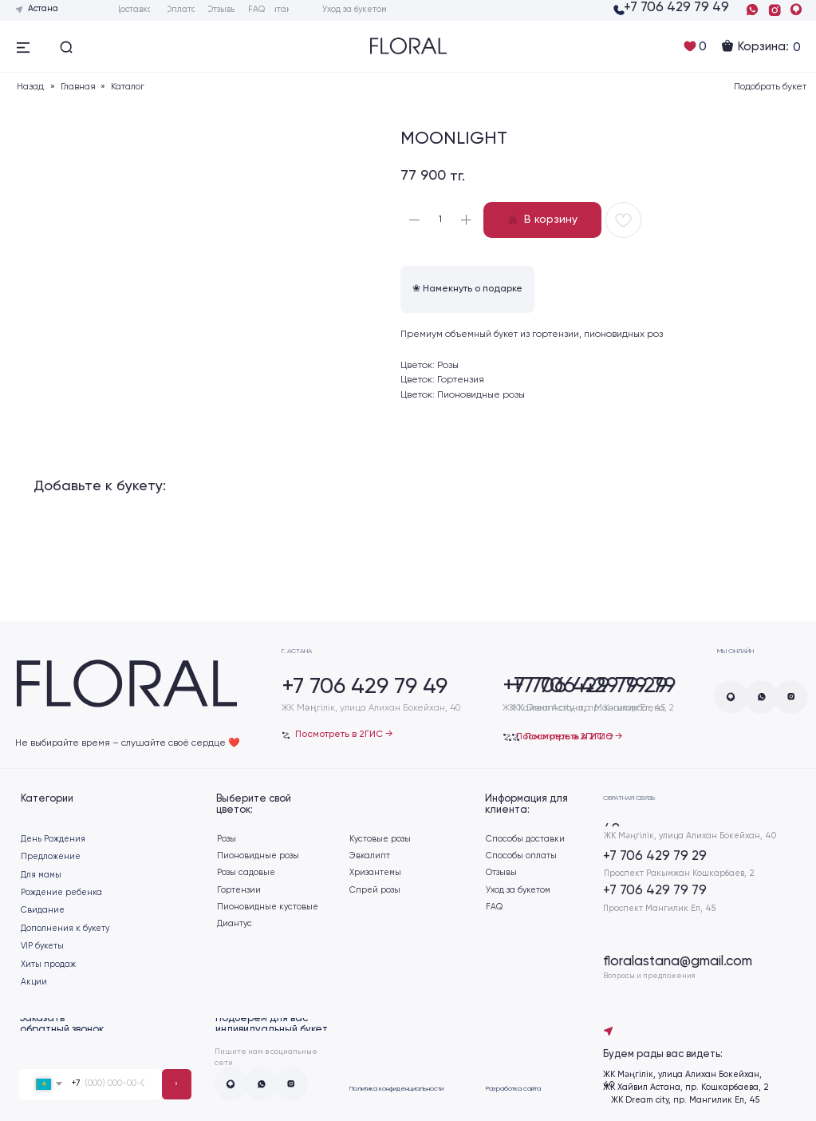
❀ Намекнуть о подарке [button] (467, 289)
